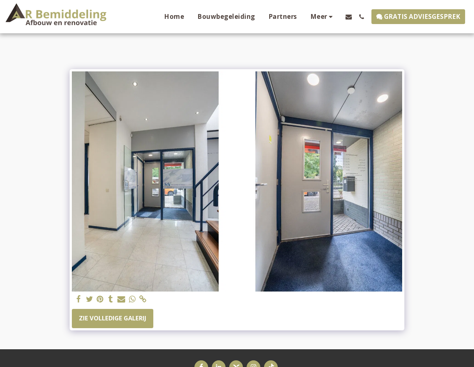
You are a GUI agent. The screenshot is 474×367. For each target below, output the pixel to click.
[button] (349, 16)
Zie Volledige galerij (112, 318)
